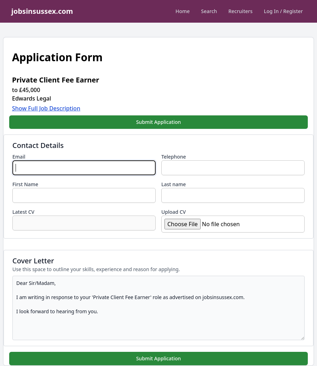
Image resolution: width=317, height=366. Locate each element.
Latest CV (23, 211)
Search (209, 11)
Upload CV (173, 211)
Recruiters (240, 11)
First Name (25, 184)
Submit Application (158, 122)
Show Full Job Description (46, 108)
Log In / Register (283, 11)
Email (18, 156)
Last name (173, 184)
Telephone (173, 156)
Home (182, 11)
